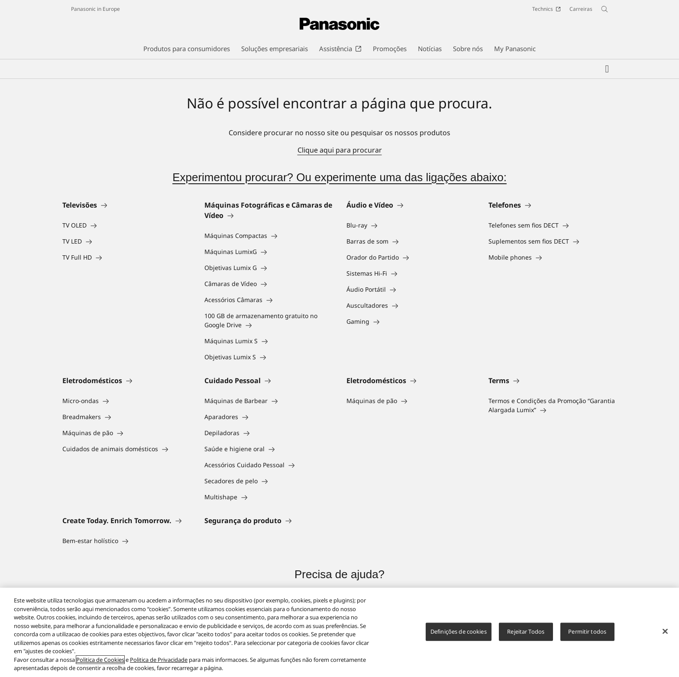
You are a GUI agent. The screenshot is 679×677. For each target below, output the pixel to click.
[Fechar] (665, 631)
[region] (339, 632)
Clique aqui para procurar (339, 150)
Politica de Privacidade (159, 660)
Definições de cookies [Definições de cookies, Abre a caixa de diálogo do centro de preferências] (458, 631)
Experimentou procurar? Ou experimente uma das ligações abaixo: (339, 177)
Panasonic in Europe (95, 9)
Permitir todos (587, 631)
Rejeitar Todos (525, 631)
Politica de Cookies (100, 660)
